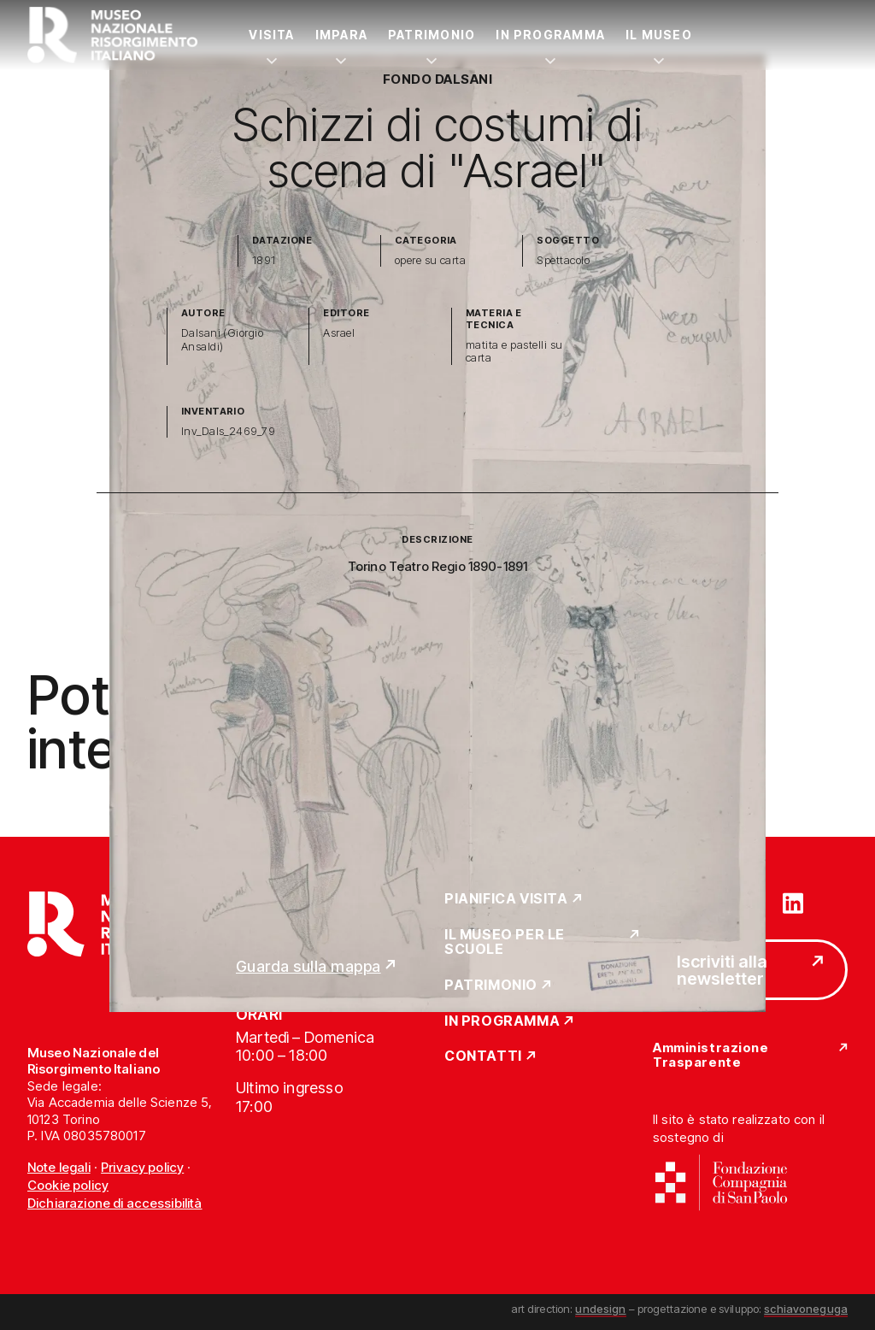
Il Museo (658, 34)
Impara (341, 34)
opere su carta (431, 260)
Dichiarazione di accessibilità (115, 1203)
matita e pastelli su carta (514, 351)
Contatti (483, 1056)
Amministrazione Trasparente (710, 1055)
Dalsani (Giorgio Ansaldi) (222, 340)
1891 (264, 260)
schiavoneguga (806, 1308)
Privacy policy (142, 1167)
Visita (271, 34)
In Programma (550, 34)
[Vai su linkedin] (793, 902)
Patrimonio (431, 34)
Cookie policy (68, 1185)
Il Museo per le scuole (504, 942)
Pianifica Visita (506, 899)
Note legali (59, 1167)
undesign (600, 1308)
